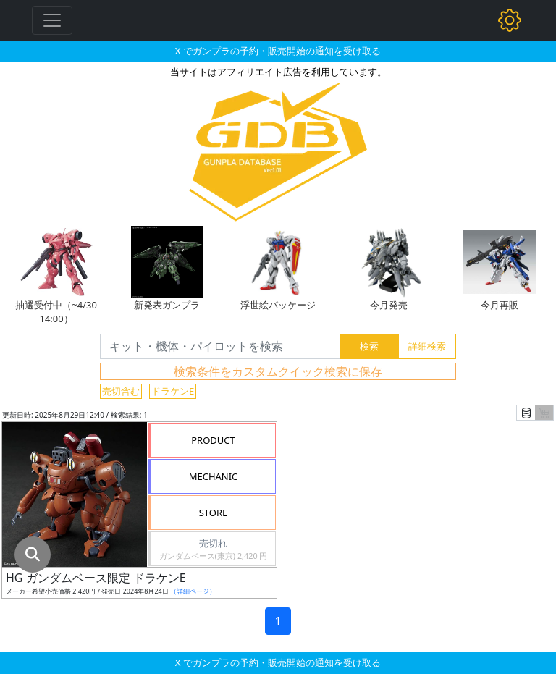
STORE (213, 512)
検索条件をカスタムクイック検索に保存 (278, 371)
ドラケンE (172, 390)
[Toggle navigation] (52, 20)
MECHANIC (213, 476)
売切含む (121, 390)
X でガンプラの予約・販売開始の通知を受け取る (278, 50)
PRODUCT (213, 440)
